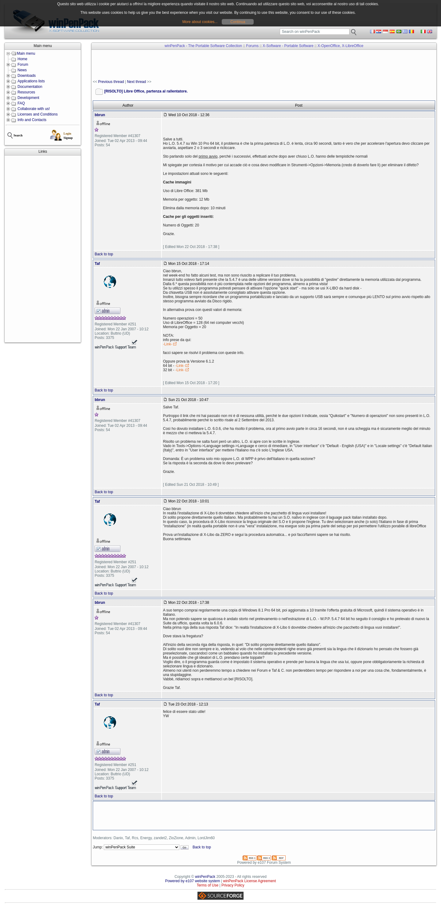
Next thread (136, 82)
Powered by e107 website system (192, 881)
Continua (237, 22)
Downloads (27, 75)
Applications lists (31, 81)
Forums (252, 46)
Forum (23, 64)
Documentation (30, 87)
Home (22, 59)
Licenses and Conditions (38, 114)
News (22, 70)
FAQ (21, 103)
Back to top (104, 254)
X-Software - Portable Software (288, 46)
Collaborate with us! (34, 109)
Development (28, 98)
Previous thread (111, 82)
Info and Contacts (32, 120)
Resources (26, 92)
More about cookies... (200, 22)
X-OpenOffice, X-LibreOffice (340, 46)
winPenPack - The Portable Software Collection (203, 46)
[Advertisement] (43, 249)
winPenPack (205, 877)
